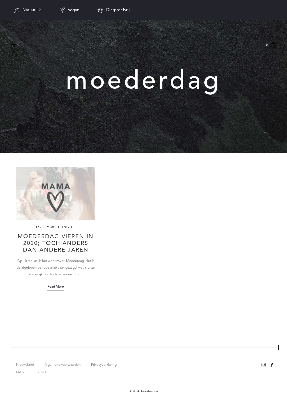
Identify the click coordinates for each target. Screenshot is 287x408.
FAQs (20, 372)
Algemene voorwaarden (63, 365)
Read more (55, 287)
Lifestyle (65, 227)
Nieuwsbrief (25, 365)
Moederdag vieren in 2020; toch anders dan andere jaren (56, 243)
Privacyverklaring (104, 365)
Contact (40, 372)
